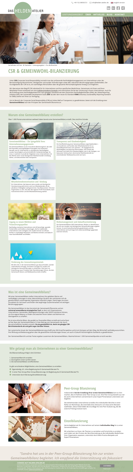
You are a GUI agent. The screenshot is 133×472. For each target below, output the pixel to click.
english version (119, 3)
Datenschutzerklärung (36, 470)
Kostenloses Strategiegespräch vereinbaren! (32, 440)
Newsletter (70, 459)
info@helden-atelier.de (100, 3)
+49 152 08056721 (80, 3)
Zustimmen (107, 466)
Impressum (107, 469)
